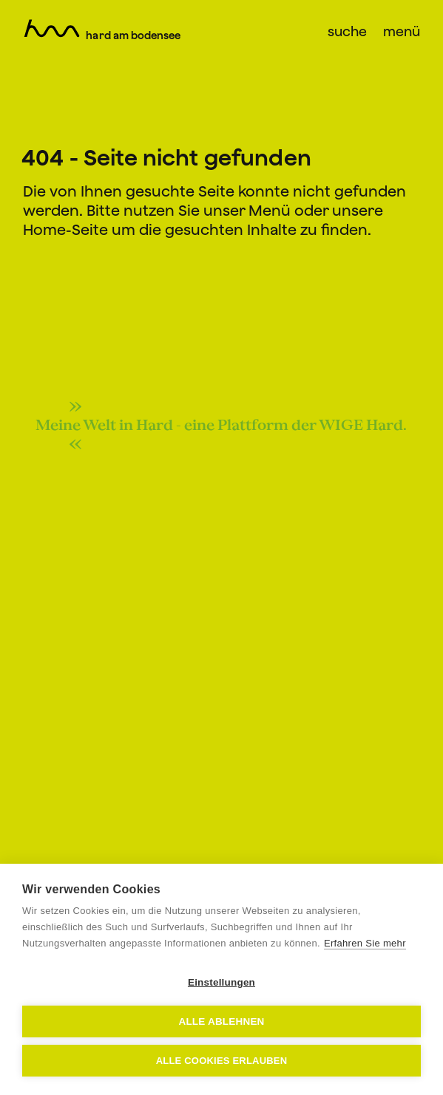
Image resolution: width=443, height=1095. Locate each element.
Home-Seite (65, 229)
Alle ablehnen (221, 1021)
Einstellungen (221, 982)
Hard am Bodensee (133, 35)
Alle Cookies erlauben (222, 1060)
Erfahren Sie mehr (365, 943)
